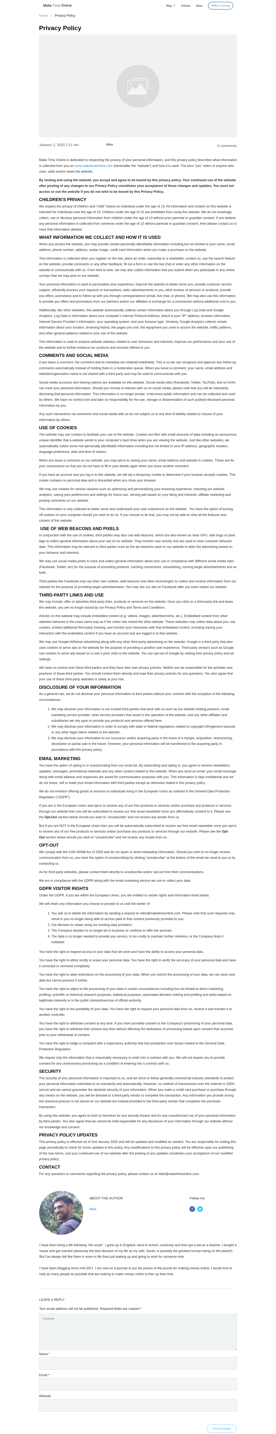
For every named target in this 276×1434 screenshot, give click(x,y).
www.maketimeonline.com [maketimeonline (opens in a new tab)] (94, 166)
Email (44, 1375)
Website (45, 1396)
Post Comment (222, 1428)
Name (44, 1354)
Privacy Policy (60, 27)
